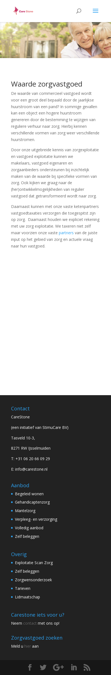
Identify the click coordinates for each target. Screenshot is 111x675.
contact (30, 623)
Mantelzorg (25, 510)
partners (66, 232)
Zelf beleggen (27, 536)
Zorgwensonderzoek (33, 579)
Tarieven (22, 588)
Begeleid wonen (29, 493)
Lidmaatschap (27, 597)
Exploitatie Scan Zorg (34, 562)
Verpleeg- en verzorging (36, 519)
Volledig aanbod (29, 527)
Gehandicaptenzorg (32, 502)
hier (27, 646)
